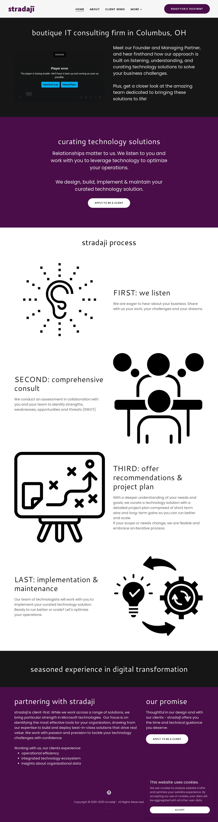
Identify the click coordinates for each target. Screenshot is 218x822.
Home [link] (80, 9)
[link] (35, 10)
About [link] (95, 9)
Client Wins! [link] (115, 9)
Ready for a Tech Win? (187, 9)
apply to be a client (109, 203)
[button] (136, 9)
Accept (180, 809)
